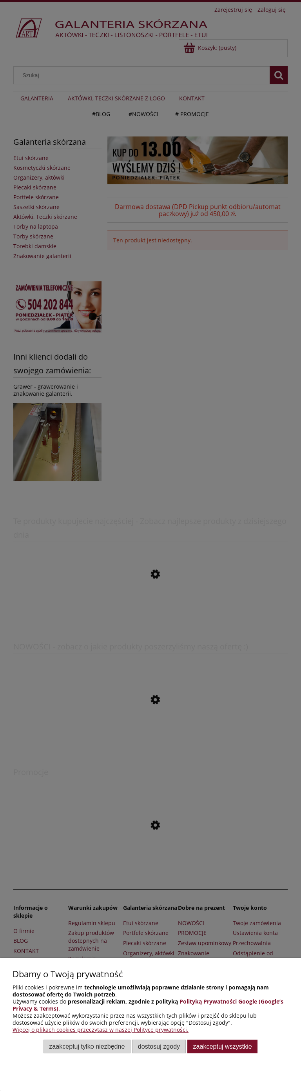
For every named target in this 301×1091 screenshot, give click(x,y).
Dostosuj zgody (159, 1046)
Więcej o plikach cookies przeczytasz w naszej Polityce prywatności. (101, 1029)
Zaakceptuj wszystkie (222, 1046)
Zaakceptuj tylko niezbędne (87, 1046)
